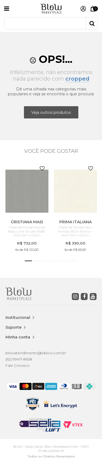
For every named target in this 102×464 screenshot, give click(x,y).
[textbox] (51, 23)
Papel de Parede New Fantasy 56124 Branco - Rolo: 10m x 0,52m (75, 231)
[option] (27, 207)
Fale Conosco (17, 365)
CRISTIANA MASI (27, 221)
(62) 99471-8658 (18, 359)
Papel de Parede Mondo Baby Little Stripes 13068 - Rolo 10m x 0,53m (27, 231)
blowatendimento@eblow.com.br (35, 353)
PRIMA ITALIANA (75, 221)
